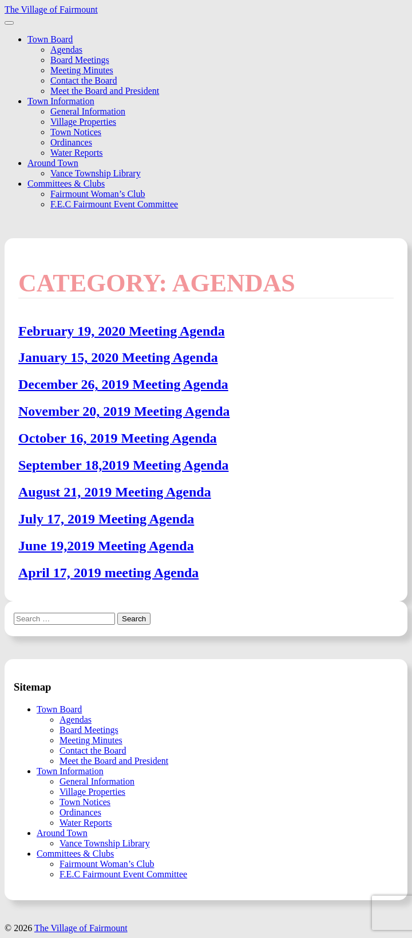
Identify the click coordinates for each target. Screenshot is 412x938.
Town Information (60, 101)
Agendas (66, 49)
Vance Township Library (95, 173)
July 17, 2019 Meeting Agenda (106, 518)
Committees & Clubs (66, 183)
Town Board (50, 39)
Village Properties (83, 122)
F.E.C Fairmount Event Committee (114, 204)
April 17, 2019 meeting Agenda (108, 572)
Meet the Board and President (104, 91)
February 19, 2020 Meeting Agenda (121, 331)
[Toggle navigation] (9, 23)
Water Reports (76, 152)
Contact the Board (83, 80)
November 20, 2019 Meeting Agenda (124, 411)
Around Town (52, 163)
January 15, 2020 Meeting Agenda (118, 357)
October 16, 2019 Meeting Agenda (117, 438)
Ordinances (71, 142)
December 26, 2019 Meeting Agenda (123, 384)
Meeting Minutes (81, 70)
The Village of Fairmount (51, 9)
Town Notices (75, 132)
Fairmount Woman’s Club (97, 194)
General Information (87, 111)
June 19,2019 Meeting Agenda (106, 545)
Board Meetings (79, 60)
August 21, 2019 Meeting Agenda (114, 491)
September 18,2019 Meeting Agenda (123, 465)
